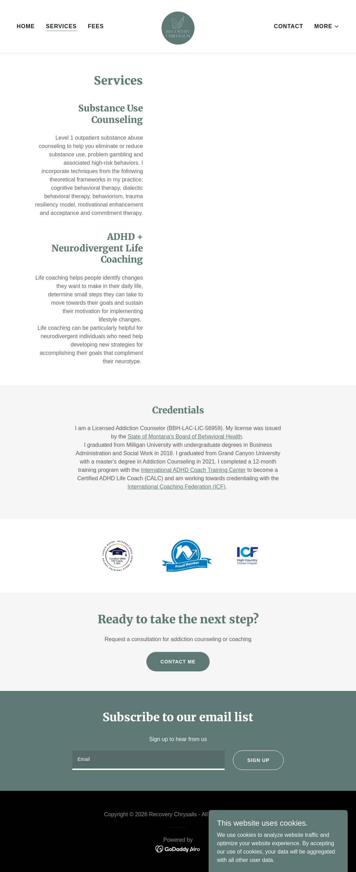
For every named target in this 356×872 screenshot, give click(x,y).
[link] (178, 26)
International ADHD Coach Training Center (193, 470)
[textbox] (148, 760)
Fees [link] (96, 26)
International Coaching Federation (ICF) (177, 487)
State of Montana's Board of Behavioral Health (185, 436)
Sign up (258, 760)
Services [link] (61, 26)
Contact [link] (288, 26)
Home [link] (26, 26)
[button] (326, 26)
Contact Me (177, 661)
